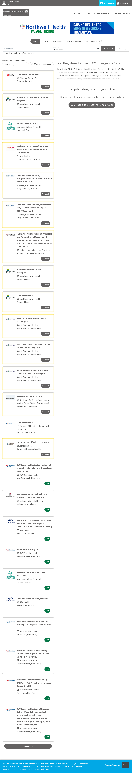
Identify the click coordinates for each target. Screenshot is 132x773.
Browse (45, 41)
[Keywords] (27, 49)
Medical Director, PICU (27, 123)
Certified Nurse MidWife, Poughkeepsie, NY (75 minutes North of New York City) (34, 178)
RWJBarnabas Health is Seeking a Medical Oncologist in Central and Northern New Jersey (33, 653)
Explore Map (57, 41)
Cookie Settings (112, 765)
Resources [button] (121, 13)
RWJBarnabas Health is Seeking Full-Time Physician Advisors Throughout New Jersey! (34, 468)
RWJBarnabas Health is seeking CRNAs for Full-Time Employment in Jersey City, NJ (34, 682)
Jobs (87, 13)
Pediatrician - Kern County (29, 396)
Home (77, 13)
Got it (125, 765)
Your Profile (102, 13)
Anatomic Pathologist (27, 549)
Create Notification (42, 64)
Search (35, 41)
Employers (123, 3)
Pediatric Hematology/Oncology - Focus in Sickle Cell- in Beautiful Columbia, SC (33, 149)
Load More (28, 746)
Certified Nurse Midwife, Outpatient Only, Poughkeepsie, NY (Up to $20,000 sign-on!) (34, 207)
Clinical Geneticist (25, 295)
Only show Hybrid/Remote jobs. (20, 53)
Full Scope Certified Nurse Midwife (33, 442)
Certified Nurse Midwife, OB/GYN (32, 598)
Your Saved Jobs (93, 41)
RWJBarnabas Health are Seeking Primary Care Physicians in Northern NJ (34, 624)
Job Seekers (107, 3)
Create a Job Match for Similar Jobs (92, 104)
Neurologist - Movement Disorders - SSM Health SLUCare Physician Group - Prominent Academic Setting (34, 523)
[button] (122, 49)
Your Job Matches (74, 41)
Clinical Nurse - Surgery (28, 74)
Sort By (7, 64)
